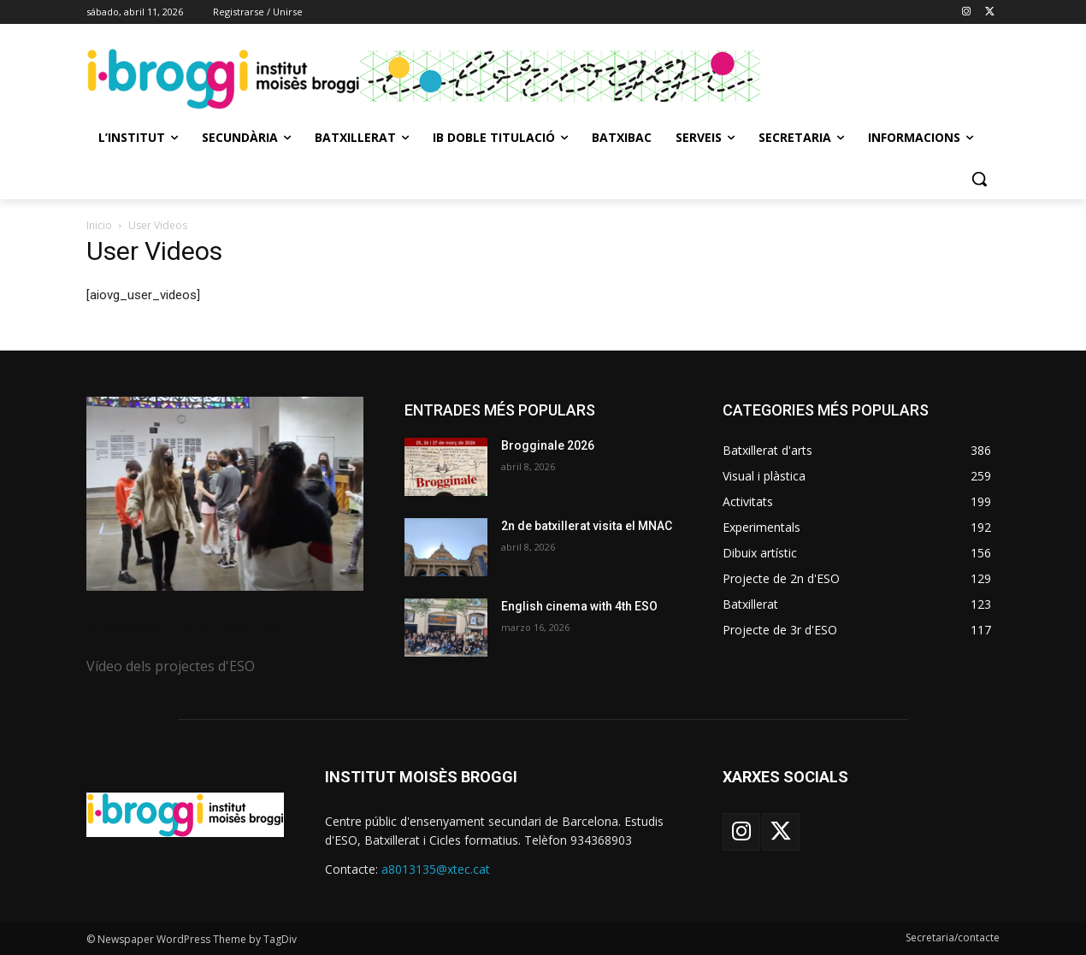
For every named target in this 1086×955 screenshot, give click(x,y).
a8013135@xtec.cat (435, 869)
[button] (979, 178)
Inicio (99, 225)
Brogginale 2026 (547, 445)
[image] (224, 494)
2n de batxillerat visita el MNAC (586, 526)
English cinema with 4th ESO (579, 606)
